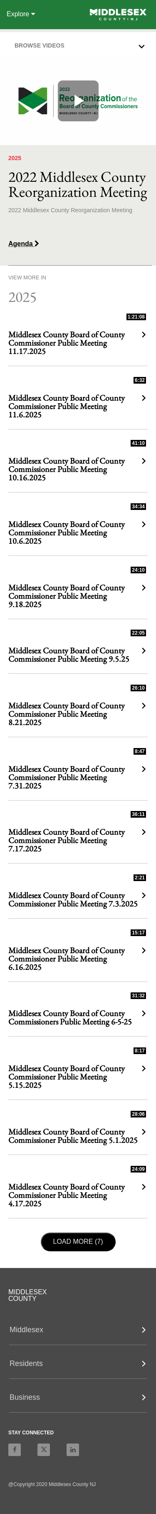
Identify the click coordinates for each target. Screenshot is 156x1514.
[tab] (78, 44)
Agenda (23, 243)
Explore (21, 14)
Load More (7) (81, 1241)
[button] (80, 43)
